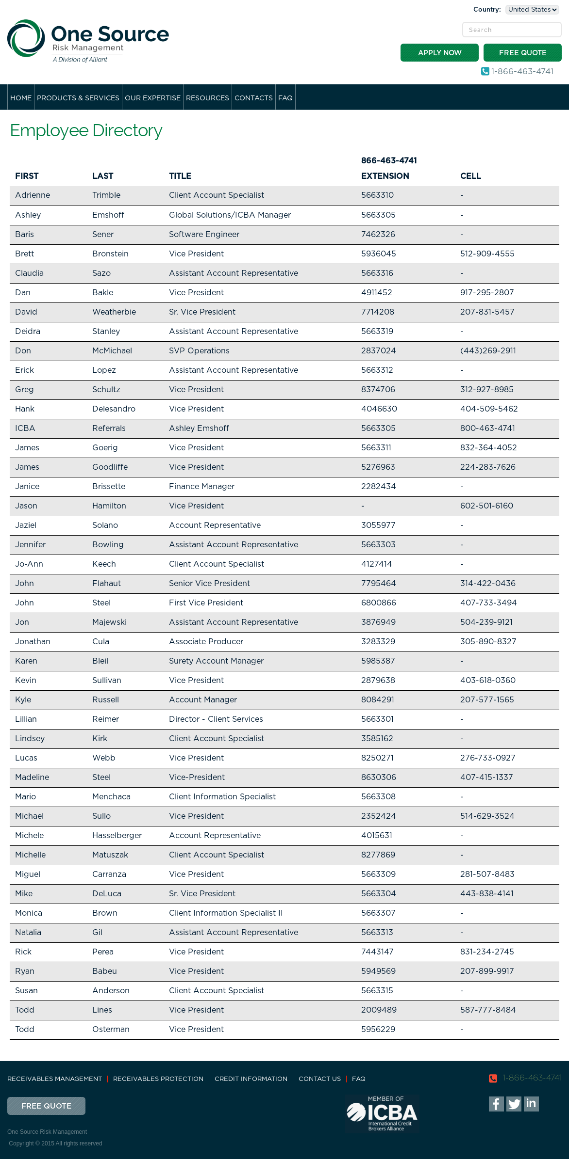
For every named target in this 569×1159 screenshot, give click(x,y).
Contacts (253, 98)
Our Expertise (153, 98)
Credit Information (251, 1079)
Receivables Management (54, 1079)
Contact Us (320, 1079)
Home (21, 98)
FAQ (285, 98)
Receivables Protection (158, 1079)
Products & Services (78, 98)
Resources (207, 98)
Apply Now (440, 53)
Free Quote (523, 53)
